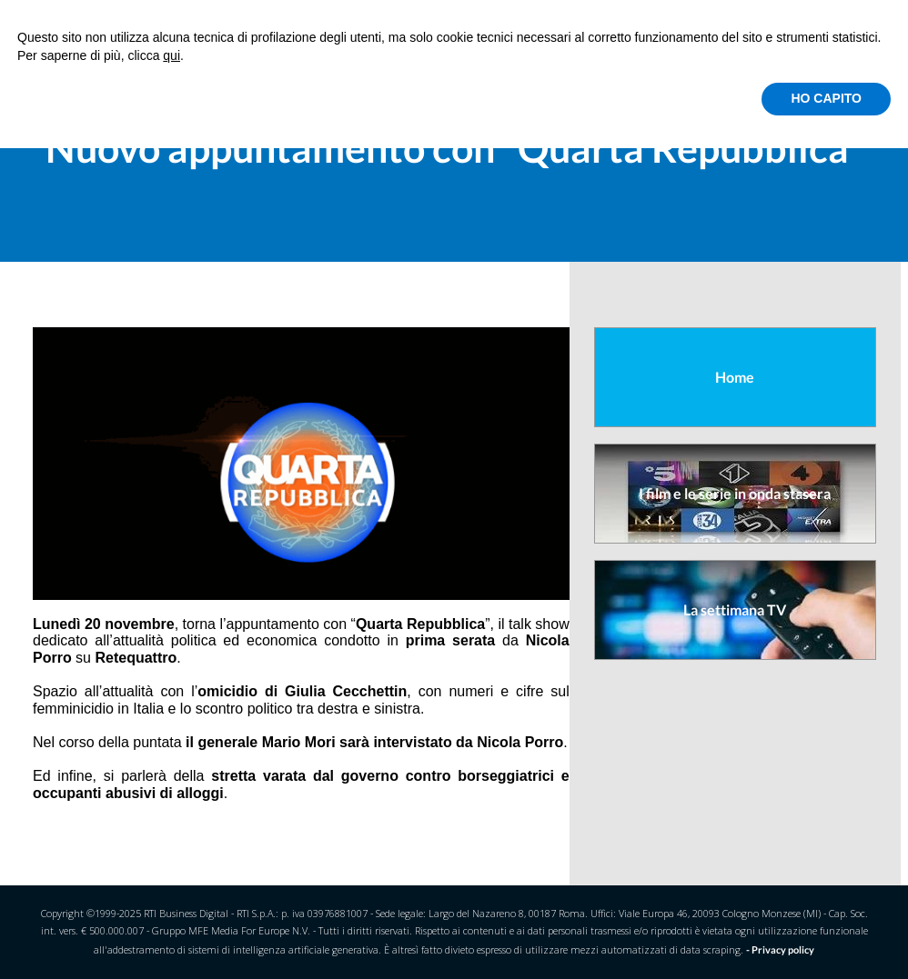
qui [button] (171, 55)
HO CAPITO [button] (826, 98)
